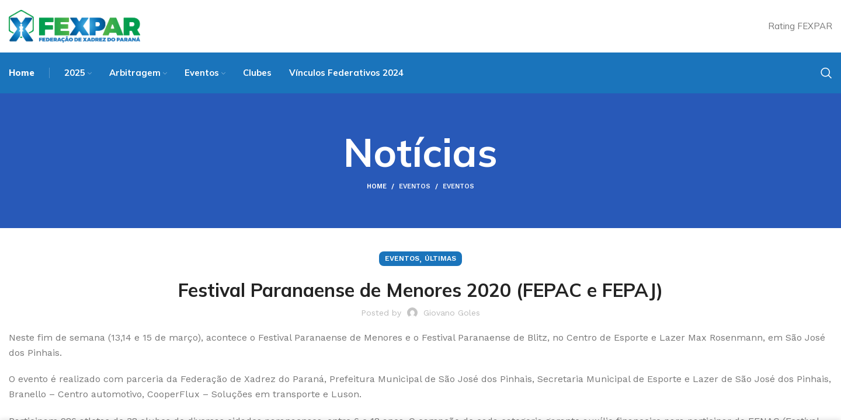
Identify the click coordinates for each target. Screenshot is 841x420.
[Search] (826, 73)
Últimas (440, 258)
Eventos (414, 186)
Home (377, 186)
